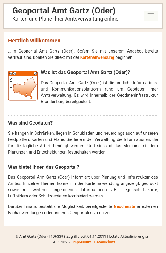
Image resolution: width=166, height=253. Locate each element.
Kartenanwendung (97, 57)
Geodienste (124, 206)
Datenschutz (104, 242)
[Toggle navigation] (151, 16)
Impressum (81, 242)
